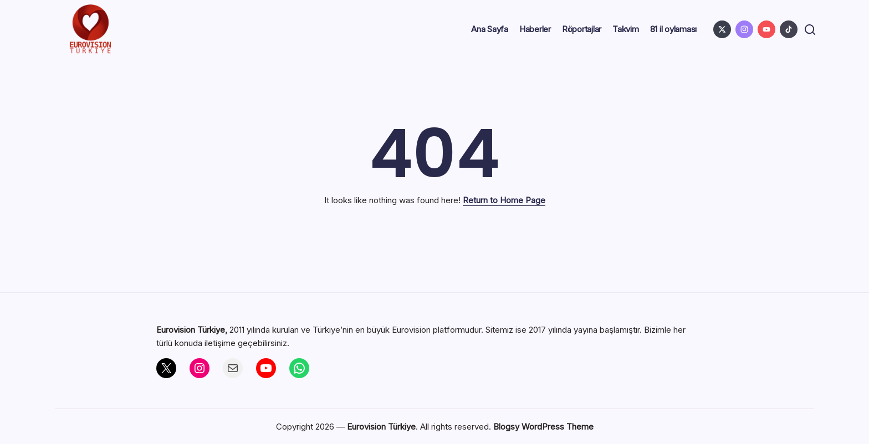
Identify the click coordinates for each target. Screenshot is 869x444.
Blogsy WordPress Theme (543, 426)
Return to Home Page (504, 200)
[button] (808, 29)
